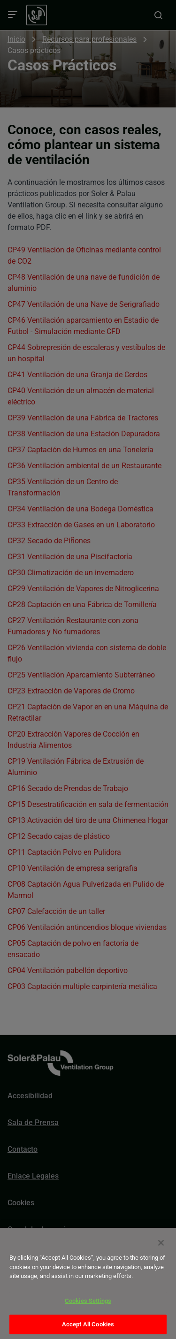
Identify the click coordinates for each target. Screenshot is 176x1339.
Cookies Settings (88, 1300)
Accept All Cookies (88, 1324)
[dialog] (88, 1283)
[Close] (161, 1242)
